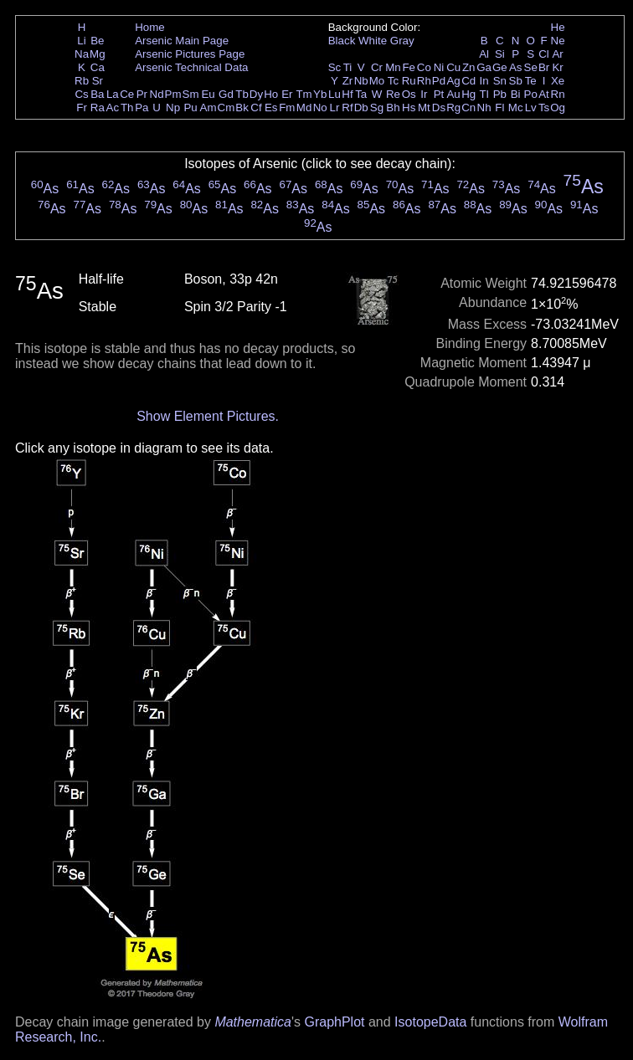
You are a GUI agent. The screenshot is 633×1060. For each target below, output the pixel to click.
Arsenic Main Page (182, 40)
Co (424, 67)
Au (453, 94)
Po (531, 94)
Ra (97, 107)
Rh (424, 80)
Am (208, 107)
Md (304, 107)
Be (97, 40)
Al (484, 54)
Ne (558, 40)
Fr (81, 107)
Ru (409, 80)
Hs (408, 107)
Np (173, 107)
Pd (438, 80)
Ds (438, 107)
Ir (423, 94)
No (320, 107)
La (112, 94)
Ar (557, 54)
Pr (141, 94)
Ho (271, 94)
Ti (348, 67)
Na (82, 54)
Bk (242, 107)
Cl (543, 54)
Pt (439, 94)
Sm (191, 94)
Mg (98, 54)
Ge (499, 67)
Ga (483, 67)
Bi (516, 94)
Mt (424, 107)
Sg (376, 107)
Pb (500, 94)
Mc (515, 107)
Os (409, 94)
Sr (97, 80)
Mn (393, 67)
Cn (468, 107)
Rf (347, 107)
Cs (81, 94)
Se (531, 67)
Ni (439, 67)
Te (531, 80)
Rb (82, 80)
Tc (393, 80)
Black (342, 40)
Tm (303, 94)
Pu (190, 107)
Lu (334, 94)
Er (286, 94)
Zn (469, 67)
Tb (242, 94)
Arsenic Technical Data (191, 67)
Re (393, 94)
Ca (97, 67)
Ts (543, 107)
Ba (97, 94)
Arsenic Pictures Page (189, 54)
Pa (141, 107)
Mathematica (252, 1022)
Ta (361, 94)
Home (150, 27)
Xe (557, 80)
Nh (484, 107)
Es (271, 107)
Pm (173, 94)
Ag (453, 80)
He (558, 27)
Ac (113, 107)
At (543, 94)
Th (127, 107)
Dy (256, 94)
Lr (335, 107)
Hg (468, 94)
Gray (402, 40)
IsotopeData (430, 1022)
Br (543, 67)
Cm (226, 107)
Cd (468, 80)
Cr (377, 67)
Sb (515, 80)
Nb (361, 80)
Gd (226, 94)
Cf (255, 107)
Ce (127, 94)
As (515, 67)
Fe (408, 67)
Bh (392, 107)
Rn (558, 94)
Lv (531, 107)
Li (81, 40)
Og (557, 107)
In (484, 80)
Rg (453, 107)
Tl (484, 94)
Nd (157, 94)
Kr (557, 67)
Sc (335, 67)
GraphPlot (334, 1022)
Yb (320, 94)
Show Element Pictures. (207, 416)
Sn (500, 80)
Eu (207, 94)
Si (500, 54)
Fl (499, 107)
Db (361, 107)
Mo (377, 80)
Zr (347, 80)
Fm (287, 107)
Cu (453, 67)
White (372, 40)
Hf (347, 94)
